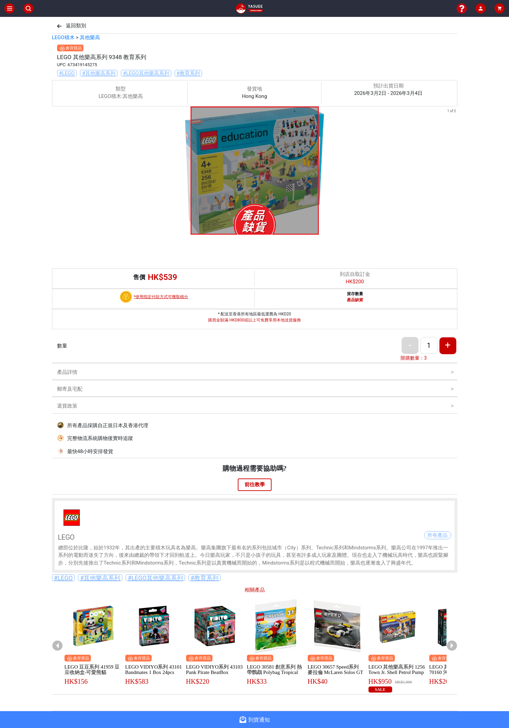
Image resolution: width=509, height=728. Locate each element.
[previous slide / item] (56, 171)
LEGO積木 (63, 37)
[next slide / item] (452, 171)
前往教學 (255, 484)
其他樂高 (90, 37)
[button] (250, 230)
